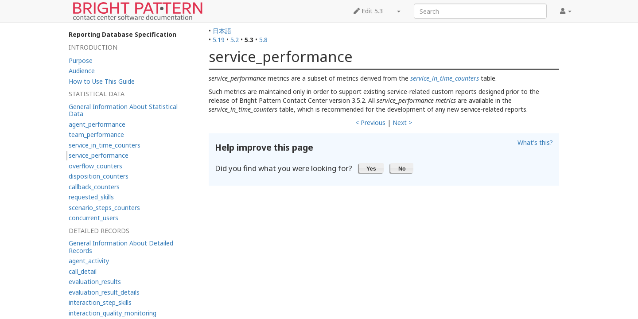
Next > (402, 122)
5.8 (263, 39)
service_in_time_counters (444, 78)
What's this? (535, 142)
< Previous (370, 122)
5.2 (234, 39)
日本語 (222, 31)
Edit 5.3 (368, 11)
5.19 (219, 39)
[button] (371, 168)
